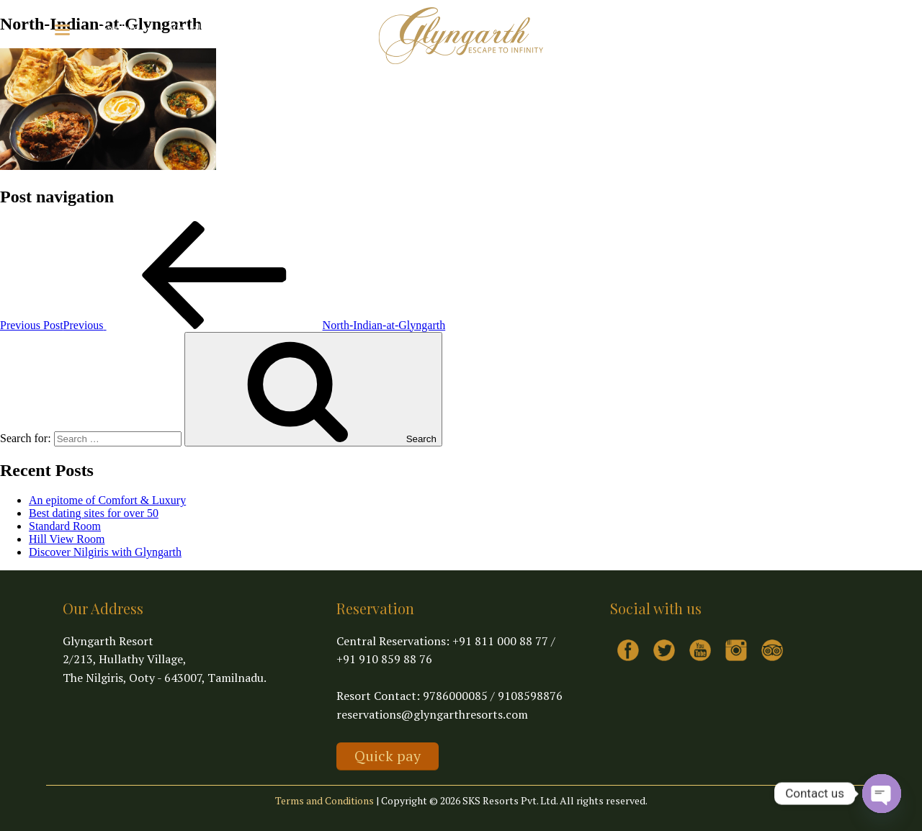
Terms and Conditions (324, 800)
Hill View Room (66, 539)
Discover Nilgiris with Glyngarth (105, 552)
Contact (257, 28)
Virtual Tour (197, 28)
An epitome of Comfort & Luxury (107, 500)
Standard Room (65, 526)
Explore (128, 28)
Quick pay (387, 755)
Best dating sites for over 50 (93, 513)
